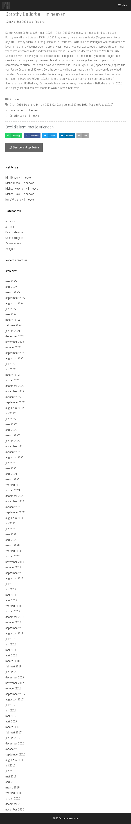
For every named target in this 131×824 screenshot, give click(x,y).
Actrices (14, 99)
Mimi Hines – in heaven (18, 177)
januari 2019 (12, 611)
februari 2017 (13, 732)
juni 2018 (10, 644)
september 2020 (15, 512)
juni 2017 (10, 710)
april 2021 (11, 474)
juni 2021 (11, 463)
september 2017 (15, 694)
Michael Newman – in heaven (22, 188)
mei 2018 (11, 650)
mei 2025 (11, 281)
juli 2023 (10, 364)
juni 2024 (11, 309)
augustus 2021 (14, 457)
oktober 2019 (13, 567)
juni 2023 (10, 369)
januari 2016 (12, 798)
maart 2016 (12, 787)
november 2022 (14, 391)
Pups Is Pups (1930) (101, 105)
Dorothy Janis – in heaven (25, 116)
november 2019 (14, 562)
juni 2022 (11, 419)
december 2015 (14, 804)
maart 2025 (12, 292)
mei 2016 (11, 776)
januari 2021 (12, 490)
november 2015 (14, 809)
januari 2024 (12, 331)
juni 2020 (10, 529)
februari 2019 (13, 606)
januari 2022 (12, 441)
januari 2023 (12, 380)
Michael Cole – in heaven (19, 194)
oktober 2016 (13, 749)
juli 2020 (10, 523)
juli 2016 (10, 765)
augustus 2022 (14, 408)
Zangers (10, 249)
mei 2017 (11, 716)
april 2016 (11, 782)
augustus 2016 (14, 760)
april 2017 (11, 721)
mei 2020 (11, 534)
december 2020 (14, 496)
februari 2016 (13, 793)
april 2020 (11, 540)
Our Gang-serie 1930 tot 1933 (70, 105)
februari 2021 (13, 485)
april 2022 (11, 430)
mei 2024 (11, 314)
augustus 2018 (14, 633)
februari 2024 (13, 325)
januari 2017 (12, 738)
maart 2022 (12, 435)
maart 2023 (12, 375)
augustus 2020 (14, 518)
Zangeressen (13, 243)
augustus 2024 (14, 303)
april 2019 (11, 600)
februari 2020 (13, 551)
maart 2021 (12, 479)
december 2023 (14, 336)
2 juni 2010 (16, 105)
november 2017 (14, 683)
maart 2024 (12, 320)
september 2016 (15, 754)
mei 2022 (11, 424)
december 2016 (14, 743)
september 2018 (15, 628)
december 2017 (14, 677)
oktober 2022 (13, 397)
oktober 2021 (13, 452)
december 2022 (14, 386)
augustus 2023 (14, 358)
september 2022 (15, 402)
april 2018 (11, 655)
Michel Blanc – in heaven (19, 183)
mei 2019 (11, 595)
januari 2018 (12, 672)
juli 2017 (10, 705)
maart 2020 (12, 545)
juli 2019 (10, 584)
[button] (13, 136)
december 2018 (14, 617)
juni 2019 (10, 589)
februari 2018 (13, 666)
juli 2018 (10, 639)
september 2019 (15, 573)
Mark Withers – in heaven (20, 199)
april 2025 (11, 287)
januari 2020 (12, 556)
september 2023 (15, 353)
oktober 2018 (13, 622)
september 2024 (15, 298)
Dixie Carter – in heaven (24, 110)
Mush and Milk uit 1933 (37, 105)
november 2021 (14, 446)
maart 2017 (12, 727)
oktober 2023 (13, 347)
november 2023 (14, 342)
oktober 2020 (13, 507)
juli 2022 (10, 413)
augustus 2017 (14, 699)
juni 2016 (10, 771)
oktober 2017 (13, 688)
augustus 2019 (14, 578)
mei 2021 (11, 468)
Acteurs (10, 221)
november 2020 (14, 501)
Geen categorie (14, 232)
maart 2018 (12, 661)
